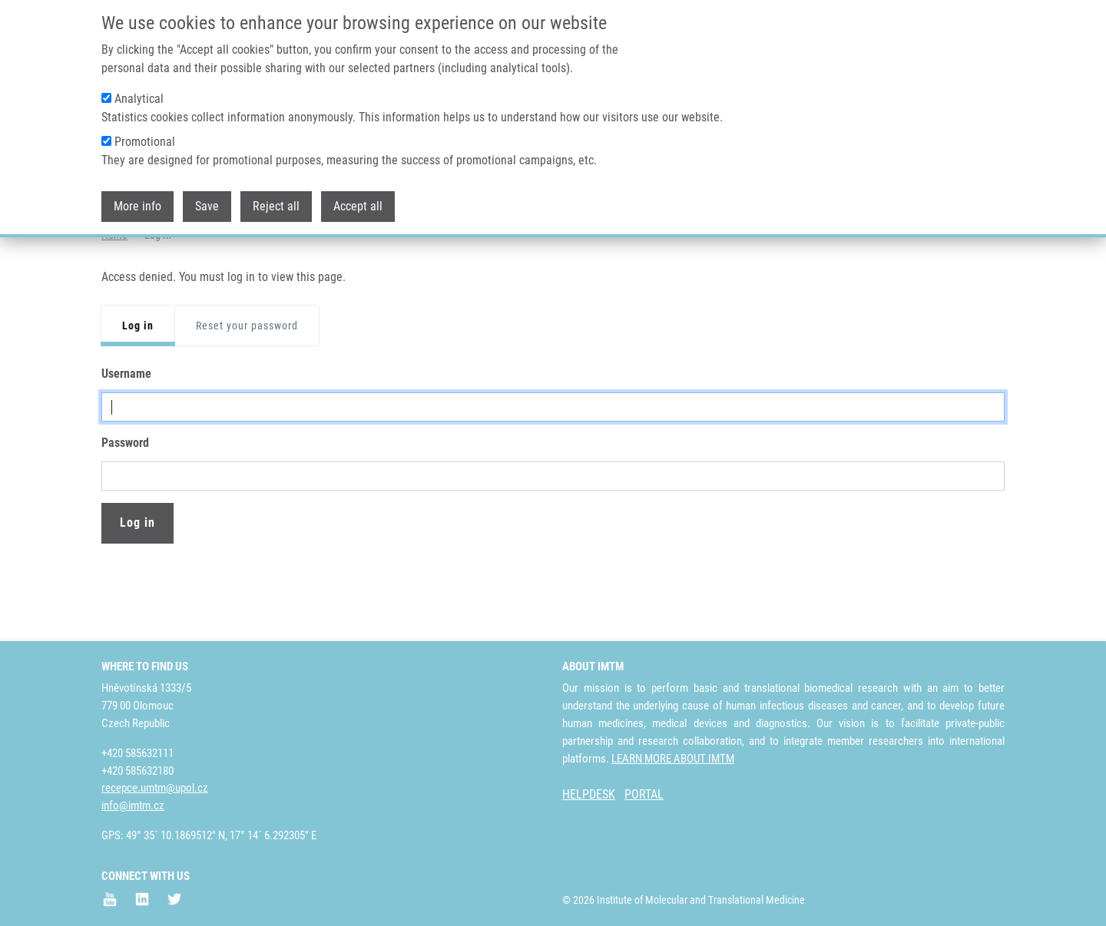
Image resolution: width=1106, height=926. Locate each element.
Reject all (276, 205)
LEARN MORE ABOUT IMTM (672, 759)
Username (126, 434)
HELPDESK (588, 794)
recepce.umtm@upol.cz (154, 788)
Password (125, 503)
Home (114, 295)
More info (137, 205)
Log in (138, 386)
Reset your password (247, 386)
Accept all (357, 205)
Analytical (139, 98)
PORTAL (644, 794)
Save (207, 205)
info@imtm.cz (132, 805)
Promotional (144, 141)
